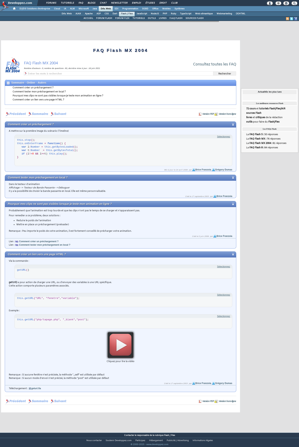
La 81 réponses (266, 143)
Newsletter (119, 3)
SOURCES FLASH (195, 18)
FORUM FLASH (104, 18)
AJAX (78, 13)
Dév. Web (106, 8)
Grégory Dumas (223, 169)
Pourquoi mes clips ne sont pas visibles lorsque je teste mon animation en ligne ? (58, 95)
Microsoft (84, 8)
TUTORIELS (139, 18)
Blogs (91, 3)
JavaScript (142, 13)
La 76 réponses (263, 138)
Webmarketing (224, 13)
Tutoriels (67, 3)
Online (31, 82)
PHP (165, 13)
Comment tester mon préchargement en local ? (39, 91)
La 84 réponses (262, 147)
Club (174, 3)
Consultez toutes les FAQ (214, 64)
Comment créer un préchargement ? (33, 87)
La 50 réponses (262, 134)
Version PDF (208, 114)
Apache (89, 13)
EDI (116, 8)
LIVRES (162, 18)
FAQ (80, 3)
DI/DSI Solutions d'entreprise (34, 8)
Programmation (130, 8)
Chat (103, 3)
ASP (98, 13)
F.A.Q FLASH (176, 18)
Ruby (173, 13)
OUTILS (152, 18)
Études (150, 3)
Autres (42, 82)
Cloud (57, 8)
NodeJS (155, 13)
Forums (51, 3)
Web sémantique (204, 13)
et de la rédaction (264, 117)
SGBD (145, 8)
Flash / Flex (127, 13)
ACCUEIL (88, 18)
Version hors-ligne (227, 114)
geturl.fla (36, 388)
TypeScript (185, 13)
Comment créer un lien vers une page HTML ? (38, 99)
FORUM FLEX (122, 18)
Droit (163, 3)
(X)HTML (240, 13)
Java (94, 8)
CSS (106, 13)
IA (65, 8)
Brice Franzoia (203, 169)
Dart (115, 13)
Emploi (136, 3)
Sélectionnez (223, 136)
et (265, 108)
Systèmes (179, 8)
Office (155, 8)
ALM (72, 8)
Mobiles (166, 8)
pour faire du (263, 121)
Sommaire (17, 82)
